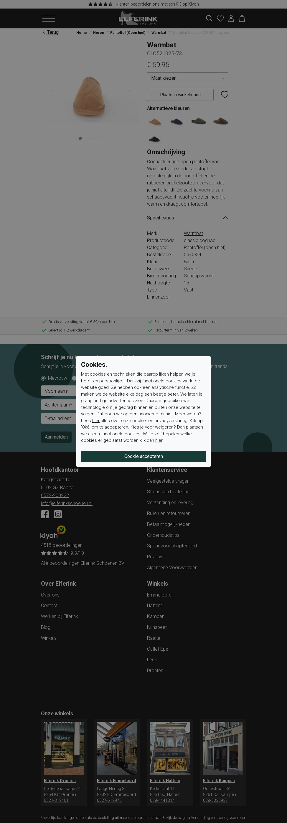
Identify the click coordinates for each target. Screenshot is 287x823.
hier (96, 420)
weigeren (164, 427)
